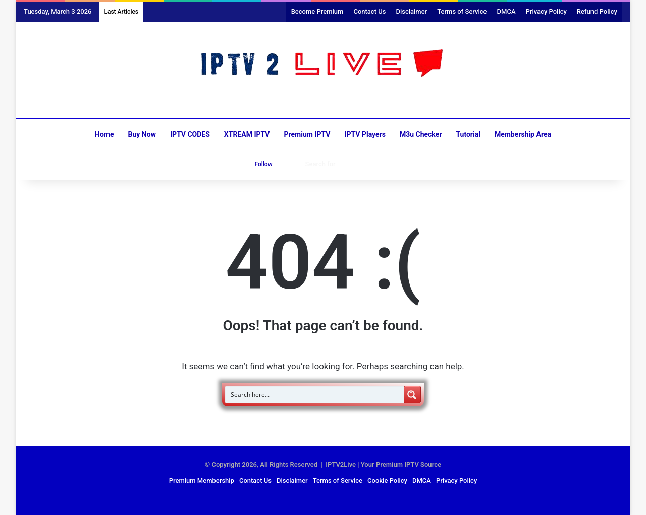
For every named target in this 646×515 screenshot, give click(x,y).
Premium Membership (201, 480)
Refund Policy (597, 11)
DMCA (506, 11)
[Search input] (315, 394)
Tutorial (468, 134)
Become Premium (317, 11)
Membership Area (523, 134)
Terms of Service (462, 11)
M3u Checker (421, 134)
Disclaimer (411, 11)
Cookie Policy (387, 480)
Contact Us (369, 11)
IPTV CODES (190, 134)
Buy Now (142, 134)
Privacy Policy (546, 11)
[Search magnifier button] (412, 394)
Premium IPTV (307, 134)
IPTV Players (364, 134)
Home (104, 134)
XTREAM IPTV (247, 134)
